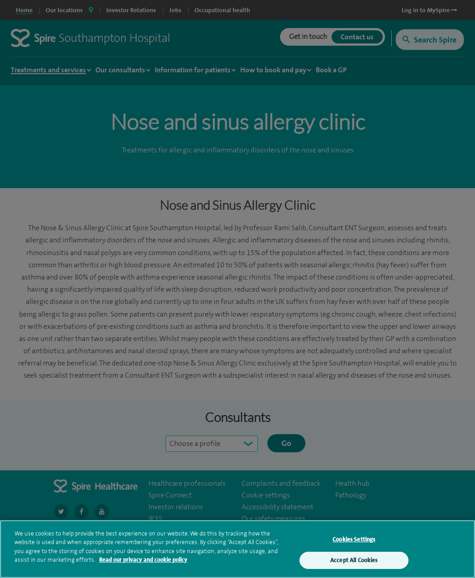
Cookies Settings (353, 540)
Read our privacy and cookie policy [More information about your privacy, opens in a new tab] (143, 561)
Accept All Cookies (353, 562)
